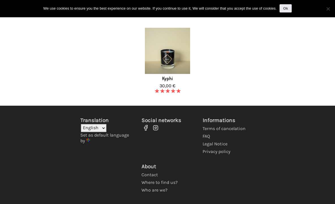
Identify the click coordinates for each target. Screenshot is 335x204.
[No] (328, 9)
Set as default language (104, 135)
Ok (285, 8)
